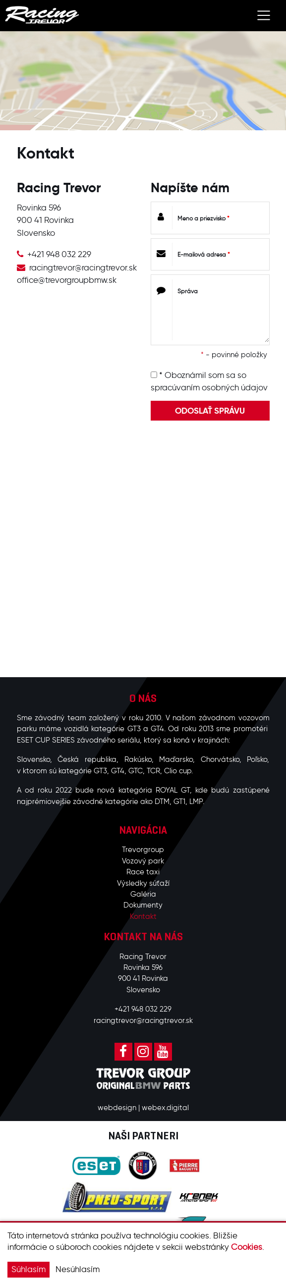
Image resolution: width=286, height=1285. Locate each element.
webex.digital (165, 1107)
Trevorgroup (143, 849)
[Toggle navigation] (264, 15)
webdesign (117, 1107)
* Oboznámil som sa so (209, 381)
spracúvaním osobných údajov (209, 387)
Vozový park (143, 861)
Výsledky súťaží (143, 883)
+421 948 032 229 (59, 254)
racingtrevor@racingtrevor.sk (83, 267)
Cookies (246, 1247)
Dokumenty (143, 905)
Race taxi (143, 871)
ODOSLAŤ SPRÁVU (210, 410)
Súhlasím (28, 1269)
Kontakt (143, 916)
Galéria (143, 894)
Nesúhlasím (78, 1269)
